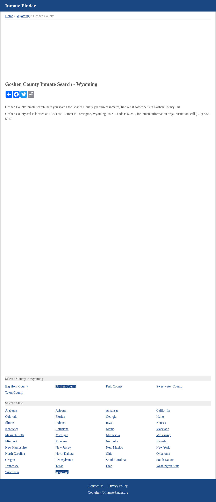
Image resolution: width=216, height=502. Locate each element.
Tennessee (12, 466)
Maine (110, 429)
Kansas (161, 423)
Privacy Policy (118, 486)
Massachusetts (14, 435)
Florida (60, 416)
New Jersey (63, 447)
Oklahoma (163, 453)
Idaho (160, 416)
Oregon (10, 460)
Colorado (11, 416)
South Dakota (165, 460)
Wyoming (23, 16)
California (163, 410)
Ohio (109, 453)
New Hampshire (16, 447)
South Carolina (116, 460)
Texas (59, 466)
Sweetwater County (169, 386)
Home (9, 16)
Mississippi (163, 435)
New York (163, 447)
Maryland (162, 429)
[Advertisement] (108, 49)
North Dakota (65, 453)
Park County (114, 386)
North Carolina (15, 453)
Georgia (111, 416)
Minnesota (113, 435)
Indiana (60, 423)
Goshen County (66, 386)
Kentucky (11, 429)
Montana (61, 441)
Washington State (167, 466)
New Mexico (114, 447)
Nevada (161, 441)
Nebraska (112, 441)
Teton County (14, 392)
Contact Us (95, 486)
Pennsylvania (64, 460)
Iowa (109, 423)
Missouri (11, 441)
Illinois (9, 423)
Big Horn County (16, 386)
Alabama (11, 410)
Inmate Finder (20, 5)
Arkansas (112, 410)
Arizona (61, 410)
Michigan (62, 435)
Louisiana (62, 429)
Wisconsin (12, 472)
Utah (109, 466)
